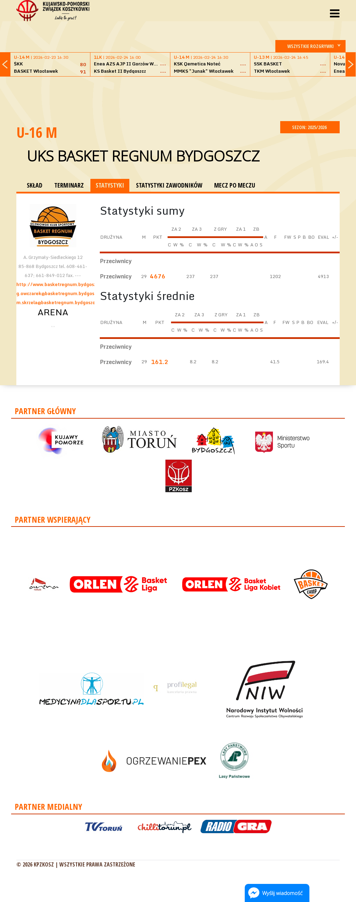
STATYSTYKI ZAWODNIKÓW (169, 185)
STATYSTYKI (110, 185)
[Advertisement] (178, 97)
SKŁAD (34, 185)
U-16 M (36, 132)
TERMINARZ (69, 185)
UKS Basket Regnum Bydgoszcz (143, 156)
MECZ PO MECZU (234, 185)
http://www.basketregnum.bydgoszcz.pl (61, 284)
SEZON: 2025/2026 (310, 127)
